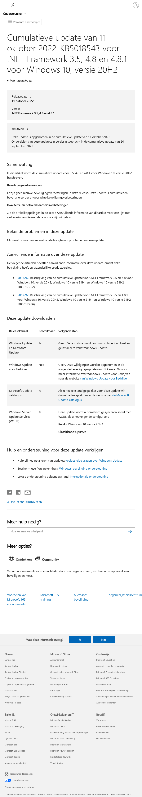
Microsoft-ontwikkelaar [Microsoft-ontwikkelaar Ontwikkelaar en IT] (61, 720)
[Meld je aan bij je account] (135, 5)
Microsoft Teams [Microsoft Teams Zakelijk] (12, 756)
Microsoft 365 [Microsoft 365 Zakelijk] (11, 744)
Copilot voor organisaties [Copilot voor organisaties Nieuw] (16, 678)
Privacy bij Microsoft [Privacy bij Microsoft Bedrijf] (105, 726)
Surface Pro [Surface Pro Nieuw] (10, 659)
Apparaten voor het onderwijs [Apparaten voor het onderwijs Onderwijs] (110, 666)
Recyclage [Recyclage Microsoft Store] (55, 690)
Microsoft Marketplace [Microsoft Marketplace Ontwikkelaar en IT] (60, 744)
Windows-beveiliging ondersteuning (83, 468)
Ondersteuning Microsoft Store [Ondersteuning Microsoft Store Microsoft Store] (64, 672)
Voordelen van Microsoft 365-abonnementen (17, 599)
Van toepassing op (21, 80)
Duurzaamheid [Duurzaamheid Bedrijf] (103, 738)
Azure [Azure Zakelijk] (7, 732)
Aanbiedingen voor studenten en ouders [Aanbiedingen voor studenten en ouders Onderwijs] (114, 696)
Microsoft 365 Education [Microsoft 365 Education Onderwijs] (107, 678)
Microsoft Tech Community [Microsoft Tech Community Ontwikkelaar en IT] (62, 738)
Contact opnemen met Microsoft (21, 794)
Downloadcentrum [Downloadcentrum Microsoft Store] (58, 666)
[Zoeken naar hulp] (13, 5)
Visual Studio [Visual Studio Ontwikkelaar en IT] (56, 762)
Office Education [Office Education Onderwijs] (103, 684)
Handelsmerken (77, 794)
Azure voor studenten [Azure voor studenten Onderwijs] (106, 702)
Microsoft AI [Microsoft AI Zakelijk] (10, 720)
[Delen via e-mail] (26, 491)
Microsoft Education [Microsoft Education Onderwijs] (105, 659)
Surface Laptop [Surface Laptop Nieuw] (11, 666)
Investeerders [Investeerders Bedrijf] (102, 732)
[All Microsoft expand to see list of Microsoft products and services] (4, 5)
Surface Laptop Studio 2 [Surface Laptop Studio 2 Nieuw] (16, 672)
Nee (103, 640)
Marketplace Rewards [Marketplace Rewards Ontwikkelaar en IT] (60, 756)
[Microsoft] (71, 3)
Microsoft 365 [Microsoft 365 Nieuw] (11, 690)
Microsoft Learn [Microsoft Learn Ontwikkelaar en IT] (57, 726)
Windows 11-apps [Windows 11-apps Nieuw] (13, 702)
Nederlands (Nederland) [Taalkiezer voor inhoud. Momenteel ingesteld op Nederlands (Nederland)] (21, 773)
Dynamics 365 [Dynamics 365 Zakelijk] (11, 738)
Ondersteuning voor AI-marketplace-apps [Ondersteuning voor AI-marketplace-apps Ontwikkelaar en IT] (69, 732)
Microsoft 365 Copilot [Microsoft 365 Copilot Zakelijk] (15, 750)
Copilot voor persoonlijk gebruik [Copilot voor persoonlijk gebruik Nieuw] (19, 684)
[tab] (21, 559)
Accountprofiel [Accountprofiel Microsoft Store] (57, 659)
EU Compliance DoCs (121, 794)
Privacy (41, 794)
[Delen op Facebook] (9, 491)
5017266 (23, 295)
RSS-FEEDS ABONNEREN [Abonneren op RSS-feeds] (26, 502)
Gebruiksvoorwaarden (57, 794)
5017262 (23, 278)
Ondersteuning (12, 13)
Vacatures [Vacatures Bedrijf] (101, 720)
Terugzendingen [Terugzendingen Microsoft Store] (57, 678)
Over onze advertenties (98, 794)
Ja (80, 640)
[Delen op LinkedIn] (16, 491)
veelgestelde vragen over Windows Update (93, 460)
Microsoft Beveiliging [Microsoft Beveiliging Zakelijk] (14, 726)
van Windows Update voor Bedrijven (104, 378)
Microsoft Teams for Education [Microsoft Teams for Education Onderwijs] (110, 672)
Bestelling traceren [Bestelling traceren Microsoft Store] (59, 684)
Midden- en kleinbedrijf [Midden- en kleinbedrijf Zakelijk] (15, 762)
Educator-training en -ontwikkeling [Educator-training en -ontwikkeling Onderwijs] (112, 690)
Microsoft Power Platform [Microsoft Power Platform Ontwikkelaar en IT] (62, 750)
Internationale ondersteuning (89, 476)
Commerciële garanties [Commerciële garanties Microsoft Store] (61, 696)
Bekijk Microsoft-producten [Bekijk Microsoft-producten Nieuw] (17, 696)
